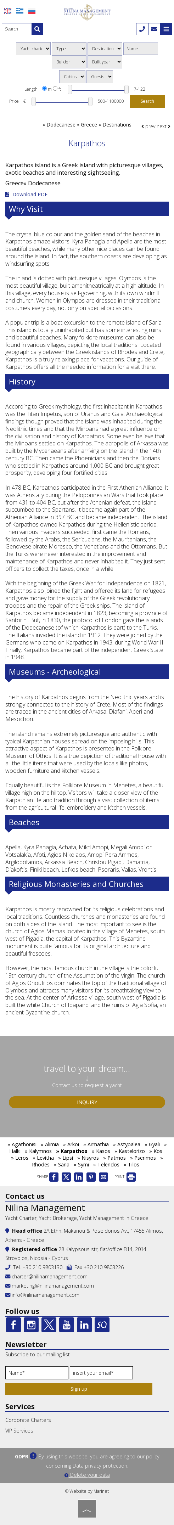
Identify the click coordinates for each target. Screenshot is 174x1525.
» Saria (61, 1164)
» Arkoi (71, 1144)
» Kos (155, 1151)
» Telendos (106, 1164)
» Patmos (114, 1157)
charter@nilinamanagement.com (46, 1276)
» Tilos (131, 1164)
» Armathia (96, 1144)
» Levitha (43, 1157)
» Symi (81, 1164)
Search (147, 101)
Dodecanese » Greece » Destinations (88, 124)
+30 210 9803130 (42, 1267)
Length (31, 89)
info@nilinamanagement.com (45, 1295)
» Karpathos (72, 1151)
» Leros (19, 1157)
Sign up (79, 1388)
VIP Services (19, 1430)
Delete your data (87, 1474)
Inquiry (87, 1102)
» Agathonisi (22, 1144)
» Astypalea (126, 1144)
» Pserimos (143, 1157)
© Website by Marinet (87, 1491)
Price (14, 101)
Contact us (25, 1196)
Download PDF (26, 194)
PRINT (125, 1176)
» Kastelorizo (129, 1151)
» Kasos (101, 1151)
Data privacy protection (100, 1465)
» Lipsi (65, 1157)
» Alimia (50, 1144)
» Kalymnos (38, 1151)
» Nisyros (88, 1157)
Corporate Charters (28, 1420)
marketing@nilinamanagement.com (49, 1285)
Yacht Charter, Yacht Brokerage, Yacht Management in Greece (76, 1218)
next (163, 126)
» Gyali (152, 1144)
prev (148, 126)
